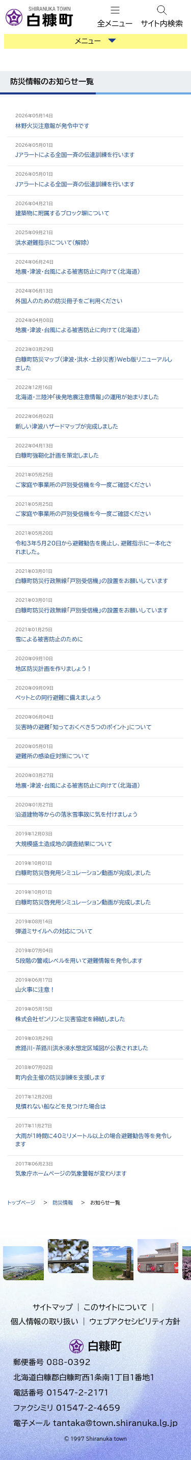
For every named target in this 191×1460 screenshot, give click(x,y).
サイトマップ (53, 1307)
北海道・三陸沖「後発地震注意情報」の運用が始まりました (87, 397)
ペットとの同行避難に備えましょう (58, 697)
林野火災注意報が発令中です (52, 125)
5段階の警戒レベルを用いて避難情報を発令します (79, 960)
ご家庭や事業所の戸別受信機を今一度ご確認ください (83, 485)
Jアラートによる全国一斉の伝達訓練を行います (74, 154)
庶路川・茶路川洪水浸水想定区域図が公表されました (81, 1048)
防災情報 (62, 1202)
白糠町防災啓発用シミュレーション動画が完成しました (83, 872)
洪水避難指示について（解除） (52, 242)
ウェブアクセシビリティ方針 (135, 1321)
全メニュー (115, 23)
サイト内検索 (162, 23)
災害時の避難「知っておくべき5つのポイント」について (83, 727)
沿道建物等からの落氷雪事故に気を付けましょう (76, 814)
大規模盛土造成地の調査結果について (63, 844)
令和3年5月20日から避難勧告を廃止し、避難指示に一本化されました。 (93, 547)
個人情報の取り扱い (44, 1321)
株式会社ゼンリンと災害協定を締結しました (70, 1019)
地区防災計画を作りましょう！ (53, 668)
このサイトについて (116, 1307)
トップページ (22, 1202)
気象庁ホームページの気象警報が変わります (71, 1173)
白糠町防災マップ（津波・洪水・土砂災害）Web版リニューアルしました (93, 363)
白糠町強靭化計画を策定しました (57, 455)
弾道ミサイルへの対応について (54, 931)
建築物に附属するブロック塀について (62, 213)
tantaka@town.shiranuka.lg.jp (115, 1423)
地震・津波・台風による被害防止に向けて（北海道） (77, 271)
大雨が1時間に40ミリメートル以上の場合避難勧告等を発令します (93, 1140)
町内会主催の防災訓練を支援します (60, 1077)
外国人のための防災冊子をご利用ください (69, 301)
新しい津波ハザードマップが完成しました (66, 426)
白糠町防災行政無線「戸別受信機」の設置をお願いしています (91, 580)
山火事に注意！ (35, 989)
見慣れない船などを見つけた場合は (60, 1106)
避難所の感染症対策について (52, 756)
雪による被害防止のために (49, 639)
